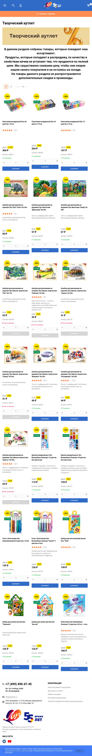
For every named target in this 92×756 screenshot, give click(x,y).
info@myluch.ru (11, 697)
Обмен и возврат (54, 694)
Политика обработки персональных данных (65, 701)
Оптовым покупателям (57, 698)
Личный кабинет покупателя (59, 687)
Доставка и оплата (55, 691)
